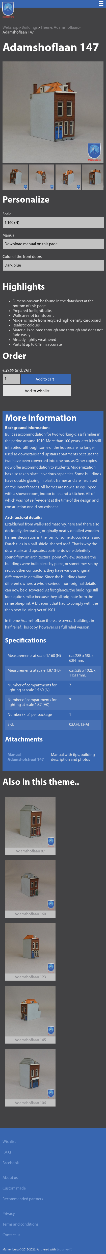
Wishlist (9, 1142)
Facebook (11, 1163)
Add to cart (45, 379)
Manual (9, 236)
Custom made (14, 1188)
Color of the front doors (22, 257)
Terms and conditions (20, 1225)
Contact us (11, 1235)
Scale (7, 214)
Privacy (9, 1214)
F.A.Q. (7, 1152)
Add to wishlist (37, 391)
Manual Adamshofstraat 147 (26, 757)
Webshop (10, 28)
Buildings (30, 28)
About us (10, 1178)
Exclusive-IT (64, 1249)
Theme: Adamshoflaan (59, 28)
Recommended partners (23, 1199)
